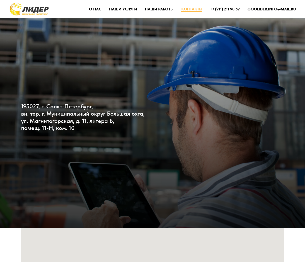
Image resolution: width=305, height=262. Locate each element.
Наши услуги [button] (123, 9)
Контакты (191, 9)
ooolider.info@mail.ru (271, 9)
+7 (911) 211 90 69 (225, 9)
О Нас (95, 9)
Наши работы (159, 9)
